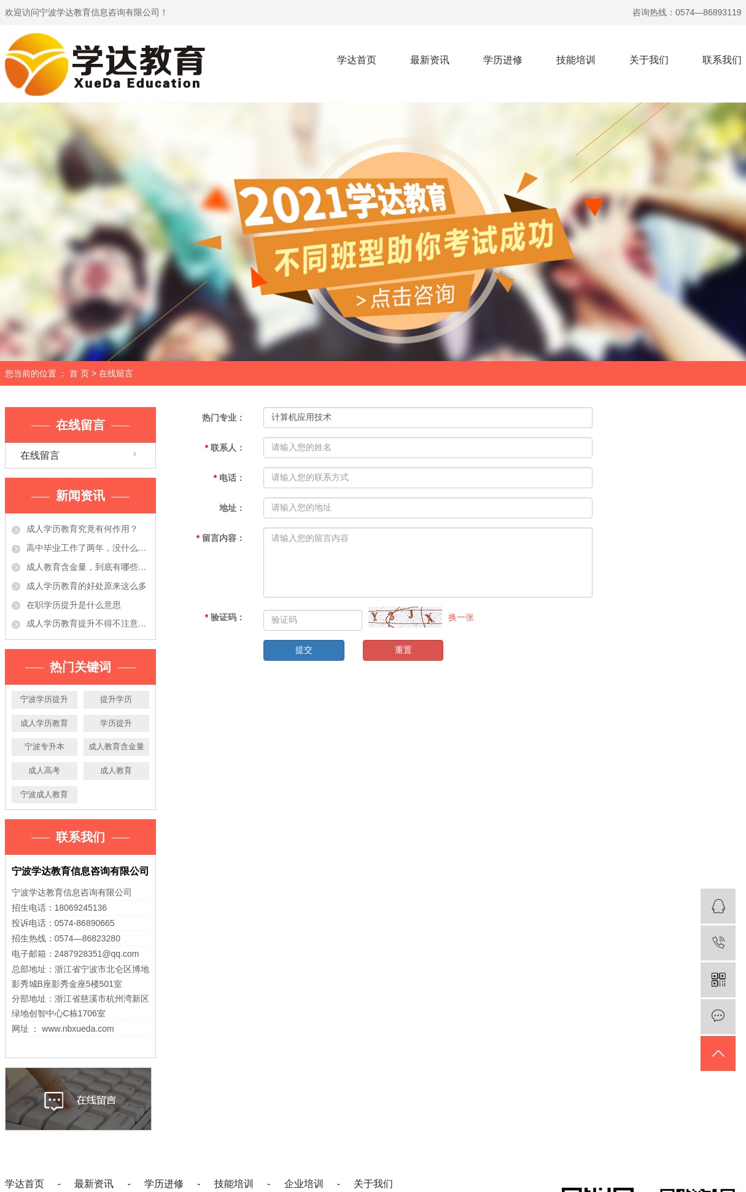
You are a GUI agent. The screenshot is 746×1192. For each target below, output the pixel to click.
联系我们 (722, 60)
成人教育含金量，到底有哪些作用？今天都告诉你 (87, 567)
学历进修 (503, 60)
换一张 (461, 617)
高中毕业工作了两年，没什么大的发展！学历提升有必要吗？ (87, 548)
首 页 (79, 373)
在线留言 (40, 455)
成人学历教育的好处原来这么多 (86, 586)
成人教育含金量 (116, 746)
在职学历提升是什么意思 (73, 605)
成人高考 (44, 770)
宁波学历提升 (44, 699)
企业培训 (304, 1183)
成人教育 (116, 770)
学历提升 (116, 723)
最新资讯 (429, 60)
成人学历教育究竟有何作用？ (82, 529)
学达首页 (356, 60)
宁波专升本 (44, 746)
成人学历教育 (44, 723)
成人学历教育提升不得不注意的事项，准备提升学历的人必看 (87, 623)
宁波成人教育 (44, 794)
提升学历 (116, 699)
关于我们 (649, 60)
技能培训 (576, 60)
